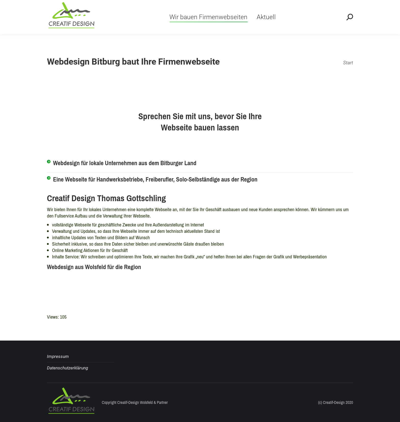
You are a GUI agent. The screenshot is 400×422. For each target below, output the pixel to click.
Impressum (58, 356)
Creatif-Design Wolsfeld (135, 402)
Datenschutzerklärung (67, 367)
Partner (162, 402)
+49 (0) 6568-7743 (72, 7)
